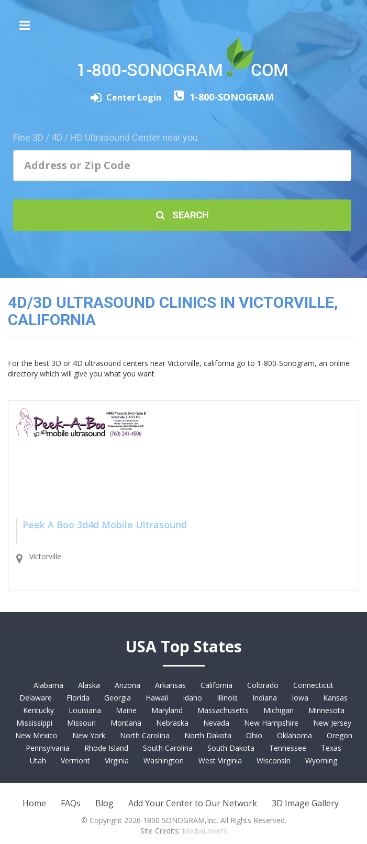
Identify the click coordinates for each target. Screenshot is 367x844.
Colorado (263, 685)
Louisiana (85, 710)
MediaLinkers (204, 831)
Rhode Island (106, 748)
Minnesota (326, 710)
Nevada (216, 723)
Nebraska (172, 723)
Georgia (117, 698)
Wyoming (321, 760)
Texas (331, 748)
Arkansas (170, 685)
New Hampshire (271, 723)
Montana (125, 723)
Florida (78, 698)
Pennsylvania (48, 748)
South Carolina (168, 748)
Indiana (264, 698)
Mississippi (34, 723)
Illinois (227, 698)
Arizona (127, 685)
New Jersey (332, 723)
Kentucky (38, 710)
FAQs (71, 803)
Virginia (117, 760)
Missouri (81, 723)
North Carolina (145, 735)
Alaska (89, 685)
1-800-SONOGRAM (232, 97)
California (216, 685)
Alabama (48, 685)
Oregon (339, 735)
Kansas (335, 698)
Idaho (192, 698)
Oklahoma (294, 735)
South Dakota (230, 748)
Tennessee (287, 748)
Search (182, 214)
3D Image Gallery (305, 803)
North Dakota (207, 735)
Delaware (35, 698)
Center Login (134, 97)
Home (34, 803)
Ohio (254, 735)
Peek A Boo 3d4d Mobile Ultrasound (105, 524)
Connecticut (313, 685)
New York (88, 735)
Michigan (278, 710)
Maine (126, 710)
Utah (38, 760)
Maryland (167, 710)
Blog (104, 803)
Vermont (75, 760)
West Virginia (220, 760)
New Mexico (36, 735)
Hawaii (157, 698)
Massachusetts (223, 710)
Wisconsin (274, 760)
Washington (163, 760)
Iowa (300, 698)
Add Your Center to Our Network (192, 803)
